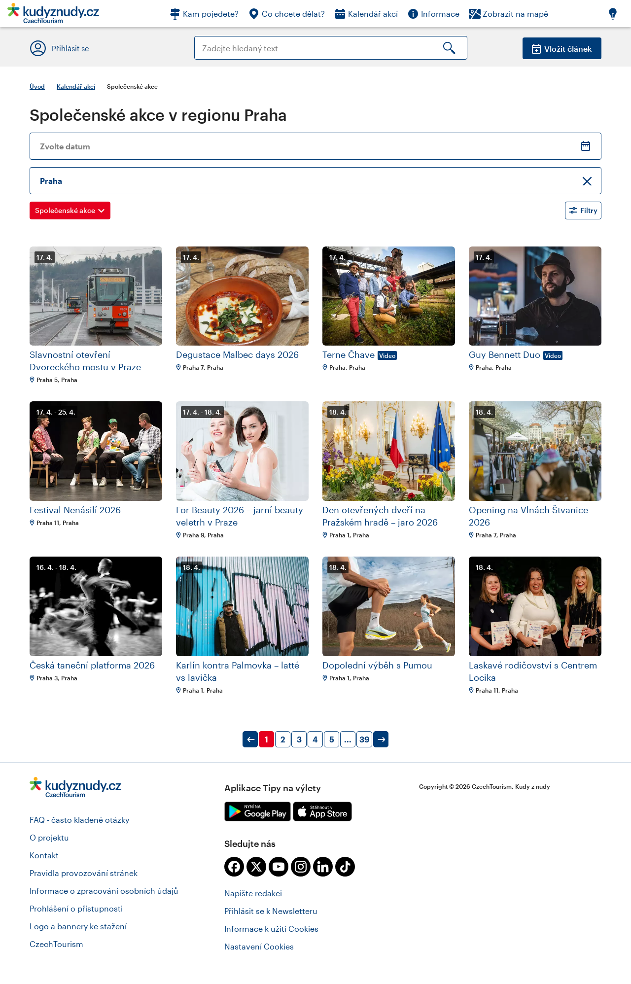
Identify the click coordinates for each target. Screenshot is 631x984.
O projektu (49, 837)
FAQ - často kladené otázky (79, 819)
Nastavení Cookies (259, 946)
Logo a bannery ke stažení (78, 926)
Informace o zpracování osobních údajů (104, 890)
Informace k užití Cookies (271, 928)
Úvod (37, 86)
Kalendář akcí (76, 86)
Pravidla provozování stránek (84, 873)
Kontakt (44, 855)
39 (364, 739)
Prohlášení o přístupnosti (76, 908)
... (347, 739)
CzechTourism (56, 944)
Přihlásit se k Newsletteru (270, 910)
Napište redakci (253, 893)
